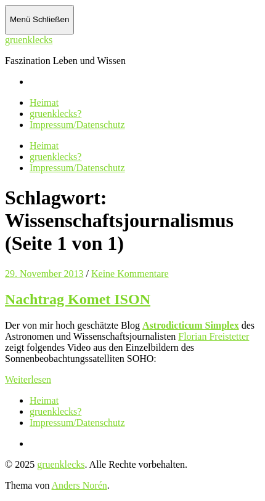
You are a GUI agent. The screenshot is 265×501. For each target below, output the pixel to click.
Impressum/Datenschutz (77, 124)
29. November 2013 (44, 273)
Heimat (44, 102)
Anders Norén (79, 485)
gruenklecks (28, 39)
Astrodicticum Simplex (190, 325)
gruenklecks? (55, 113)
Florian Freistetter (213, 336)
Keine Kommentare (130, 273)
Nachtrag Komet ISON (77, 299)
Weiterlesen (28, 379)
